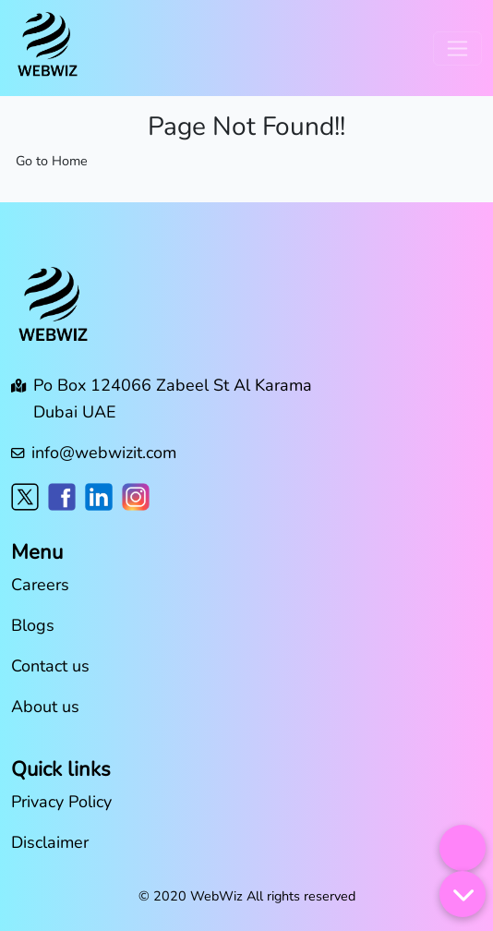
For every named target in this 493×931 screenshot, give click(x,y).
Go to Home (52, 160)
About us (45, 706)
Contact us (50, 666)
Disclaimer (50, 842)
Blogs (32, 625)
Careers (40, 585)
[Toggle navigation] (457, 48)
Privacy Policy (61, 802)
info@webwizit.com (103, 452)
